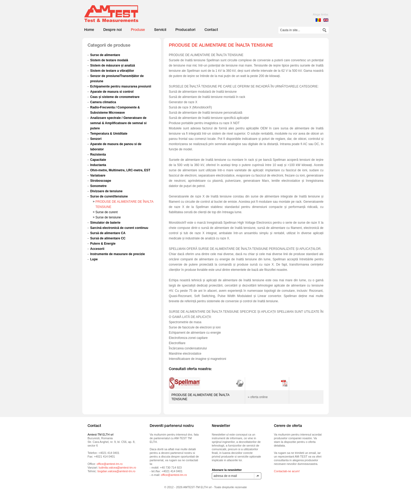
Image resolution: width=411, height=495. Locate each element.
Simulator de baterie (105, 222)
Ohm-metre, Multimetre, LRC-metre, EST (120, 170)
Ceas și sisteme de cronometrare (114, 97)
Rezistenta (98, 154)
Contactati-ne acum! (287, 471)
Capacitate (98, 160)
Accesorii (97, 249)
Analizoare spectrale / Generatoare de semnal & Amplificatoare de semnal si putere (118, 123)
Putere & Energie (103, 243)
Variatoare (97, 175)
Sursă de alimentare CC (108, 238)
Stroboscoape (100, 181)
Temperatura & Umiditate (108, 133)
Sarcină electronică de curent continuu (119, 228)
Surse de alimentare (105, 55)
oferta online (259, 397)
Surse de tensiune (108, 217)
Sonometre (98, 186)
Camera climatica (103, 102)
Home (89, 30)
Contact (211, 30)
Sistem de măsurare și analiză (112, 65)
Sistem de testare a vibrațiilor (112, 71)
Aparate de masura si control (111, 92)
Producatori (185, 30)
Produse (138, 30)
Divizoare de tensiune (106, 191)
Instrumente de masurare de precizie (117, 254)
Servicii (160, 30)
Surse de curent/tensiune (109, 196)
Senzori (95, 139)
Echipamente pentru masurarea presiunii (120, 86)
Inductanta (98, 165)
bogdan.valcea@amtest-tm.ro (116, 471)
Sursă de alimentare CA (108, 233)
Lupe (94, 259)
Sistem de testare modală (109, 60)
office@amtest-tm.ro (110, 463)
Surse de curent (106, 212)
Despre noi (112, 30)
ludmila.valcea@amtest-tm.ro (117, 467)
